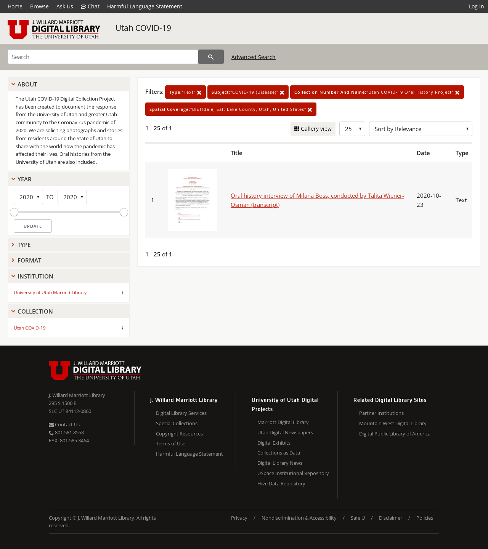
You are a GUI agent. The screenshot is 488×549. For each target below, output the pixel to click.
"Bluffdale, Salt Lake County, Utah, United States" (230, 109)
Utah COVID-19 (143, 27)
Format (29, 260)
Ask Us (64, 6)
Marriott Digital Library (283, 422)
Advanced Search (253, 57)
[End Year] (72, 197)
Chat (90, 6)
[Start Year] (28, 197)
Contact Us (64, 424)
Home (15, 6)
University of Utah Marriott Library (50, 292)
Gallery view (315, 128)
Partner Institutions (381, 413)
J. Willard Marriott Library (77, 395)
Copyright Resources (179, 433)
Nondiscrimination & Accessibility (299, 517)
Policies (424, 517)
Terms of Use (170, 443)
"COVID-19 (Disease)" (248, 92)
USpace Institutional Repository (293, 473)
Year (25, 179)
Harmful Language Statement (144, 6)
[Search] (103, 57)
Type (24, 244)
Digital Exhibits (274, 442)
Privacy (239, 517)
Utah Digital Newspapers (285, 432)
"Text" (185, 92)
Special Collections (176, 423)
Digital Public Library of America (394, 433)
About (27, 84)
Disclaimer (390, 517)
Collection (35, 311)
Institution (35, 276)
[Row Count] (352, 129)
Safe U (358, 517)
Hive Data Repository (281, 483)
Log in (476, 6)
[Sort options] (420, 129)
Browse (39, 6)
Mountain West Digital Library (393, 423)
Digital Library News (279, 462)
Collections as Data (278, 452)
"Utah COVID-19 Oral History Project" (377, 92)
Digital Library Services (181, 413)
